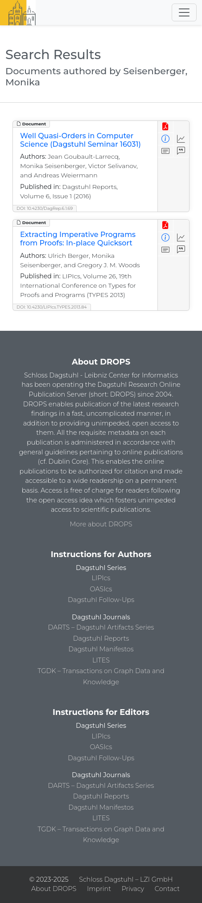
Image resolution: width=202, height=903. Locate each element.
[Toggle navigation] (184, 12)
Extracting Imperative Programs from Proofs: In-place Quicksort (78, 238)
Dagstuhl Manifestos (100, 649)
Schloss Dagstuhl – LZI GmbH (126, 879)
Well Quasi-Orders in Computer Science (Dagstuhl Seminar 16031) (80, 140)
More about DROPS (101, 524)
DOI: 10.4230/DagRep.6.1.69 (44, 208)
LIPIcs (101, 578)
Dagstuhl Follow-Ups (101, 600)
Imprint (99, 889)
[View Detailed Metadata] (165, 139)
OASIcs (101, 589)
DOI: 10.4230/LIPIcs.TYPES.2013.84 (51, 307)
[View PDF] (165, 127)
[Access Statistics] (181, 139)
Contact (167, 889)
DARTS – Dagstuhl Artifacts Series (101, 627)
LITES (101, 660)
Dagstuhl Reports (101, 638)
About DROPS (53, 889)
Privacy (133, 889)
